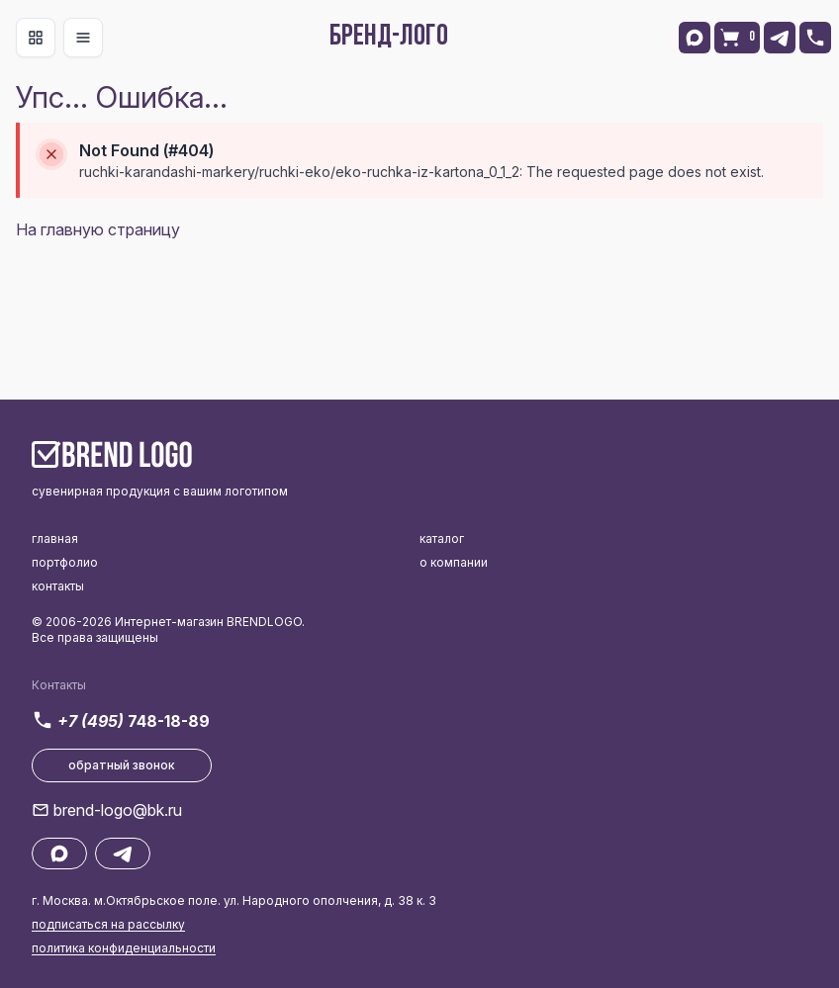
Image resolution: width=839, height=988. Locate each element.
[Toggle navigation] (35, 37)
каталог (442, 538)
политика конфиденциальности (124, 948)
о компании (454, 562)
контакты (58, 586)
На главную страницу (98, 229)
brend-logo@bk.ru (117, 810)
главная (55, 538)
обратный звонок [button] (121, 765)
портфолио (65, 562)
